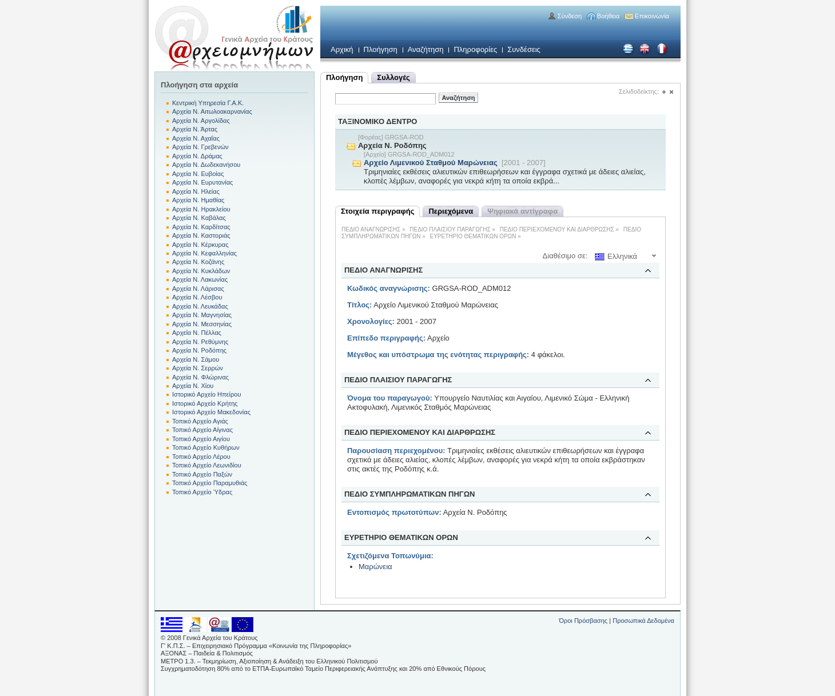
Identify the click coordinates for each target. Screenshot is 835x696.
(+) (663, 92)
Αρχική (342, 49)
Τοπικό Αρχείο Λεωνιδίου (206, 465)
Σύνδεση (570, 16)
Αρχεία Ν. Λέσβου (197, 297)
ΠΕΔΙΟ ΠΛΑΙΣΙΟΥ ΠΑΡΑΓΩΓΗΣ (449, 229)
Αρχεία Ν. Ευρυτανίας (202, 182)
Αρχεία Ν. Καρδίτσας (201, 226)
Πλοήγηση (380, 49)
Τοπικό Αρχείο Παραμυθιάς (209, 482)
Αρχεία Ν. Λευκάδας (200, 306)
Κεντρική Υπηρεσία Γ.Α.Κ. (208, 102)
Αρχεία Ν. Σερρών (197, 368)
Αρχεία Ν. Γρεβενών (200, 146)
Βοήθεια (608, 16)
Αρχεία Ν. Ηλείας (196, 191)
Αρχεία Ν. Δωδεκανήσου (206, 164)
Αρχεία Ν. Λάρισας (198, 288)
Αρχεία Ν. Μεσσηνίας (202, 324)
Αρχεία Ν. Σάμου (195, 359)
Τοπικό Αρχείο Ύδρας (202, 492)
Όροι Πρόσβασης (583, 620)
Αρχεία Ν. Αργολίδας (201, 120)
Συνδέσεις (523, 49)
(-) (671, 92)
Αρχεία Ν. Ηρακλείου (201, 209)
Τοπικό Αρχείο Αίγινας (202, 429)
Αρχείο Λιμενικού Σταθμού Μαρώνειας (431, 162)
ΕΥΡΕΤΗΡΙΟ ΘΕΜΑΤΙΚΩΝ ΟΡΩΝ (473, 236)
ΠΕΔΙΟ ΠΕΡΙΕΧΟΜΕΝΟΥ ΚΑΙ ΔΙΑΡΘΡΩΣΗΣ (557, 229)
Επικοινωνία (652, 16)
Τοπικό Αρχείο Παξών (202, 474)
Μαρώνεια (375, 566)
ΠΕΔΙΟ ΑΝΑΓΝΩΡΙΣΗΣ (370, 229)
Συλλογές (393, 77)
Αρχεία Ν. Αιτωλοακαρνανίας (212, 111)
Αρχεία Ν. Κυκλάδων (201, 270)
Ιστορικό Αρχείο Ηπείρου (206, 394)
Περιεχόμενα (450, 211)
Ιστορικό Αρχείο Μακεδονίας (211, 412)
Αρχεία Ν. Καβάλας (199, 217)
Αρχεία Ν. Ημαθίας (198, 200)
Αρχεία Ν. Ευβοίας (198, 173)
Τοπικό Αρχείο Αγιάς (200, 421)
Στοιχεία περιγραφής (377, 211)
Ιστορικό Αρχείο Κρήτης (205, 403)
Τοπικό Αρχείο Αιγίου (201, 438)
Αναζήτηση (426, 49)
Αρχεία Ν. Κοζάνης (198, 261)
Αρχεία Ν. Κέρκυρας (200, 244)
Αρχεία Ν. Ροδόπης (199, 350)
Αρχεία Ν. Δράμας (197, 156)
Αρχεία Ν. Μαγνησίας (202, 314)
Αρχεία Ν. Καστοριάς (201, 235)
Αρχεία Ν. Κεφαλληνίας (204, 253)
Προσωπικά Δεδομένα (643, 620)
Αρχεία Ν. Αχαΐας (196, 138)
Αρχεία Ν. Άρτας (194, 129)
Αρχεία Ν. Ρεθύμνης (200, 341)
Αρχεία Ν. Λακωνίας (200, 279)
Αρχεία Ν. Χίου (192, 385)
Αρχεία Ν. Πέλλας (196, 332)
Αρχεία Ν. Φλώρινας (200, 377)
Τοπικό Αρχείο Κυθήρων (206, 447)
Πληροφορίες (475, 49)
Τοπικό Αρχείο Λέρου (201, 456)
